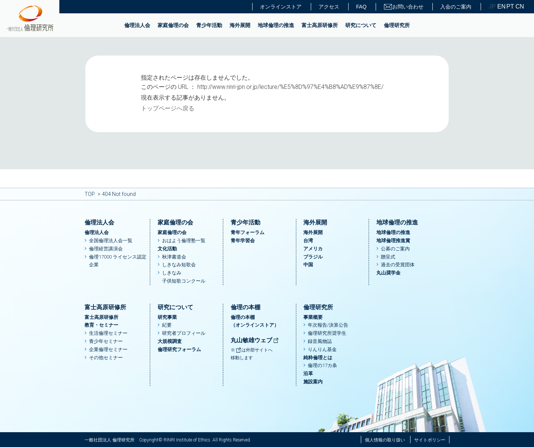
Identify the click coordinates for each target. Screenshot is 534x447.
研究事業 (167, 317)
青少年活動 (209, 25)
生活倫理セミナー (108, 333)
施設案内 (313, 381)
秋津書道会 (174, 257)
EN (501, 7)
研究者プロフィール (183, 333)
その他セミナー (106, 357)
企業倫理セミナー (108, 349)
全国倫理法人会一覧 (110, 240)
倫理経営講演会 (106, 248)
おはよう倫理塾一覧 (183, 240)
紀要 (167, 325)
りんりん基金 (322, 349)
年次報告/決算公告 (328, 325)
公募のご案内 (395, 248)
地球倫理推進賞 (393, 240)
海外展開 (240, 25)
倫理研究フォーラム (179, 349)
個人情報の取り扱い (385, 440)
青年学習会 (243, 240)
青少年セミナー (106, 341)
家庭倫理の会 (173, 25)
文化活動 (167, 248)
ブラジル (313, 257)
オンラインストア (280, 7)
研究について (360, 25)
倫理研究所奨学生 (327, 333)
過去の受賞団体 (398, 264)
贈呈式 (388, 257)
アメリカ (313, 248)
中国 (308, 264)
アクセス (329, 7)
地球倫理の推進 (276, 25)
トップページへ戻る (167, 108)
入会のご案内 (455, 7)
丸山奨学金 (388, 273)
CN (519, 7)
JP (492, 7)
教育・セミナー (101, 325)
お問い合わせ (403, 7)
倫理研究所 (397, 25)
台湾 (308, 240)
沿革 (308, 373)
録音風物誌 (320, 341)
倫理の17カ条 (322, 365)
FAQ (361, 7)
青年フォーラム (247, 232)
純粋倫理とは (317, 357)
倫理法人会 (137, 25)
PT (510, 7)
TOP (90, 194)
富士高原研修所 (319, 25)
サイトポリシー (429, 440)
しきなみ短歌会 (179, 264)
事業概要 (313, 317)
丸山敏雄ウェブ (255, 340)
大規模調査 (170, 341)
